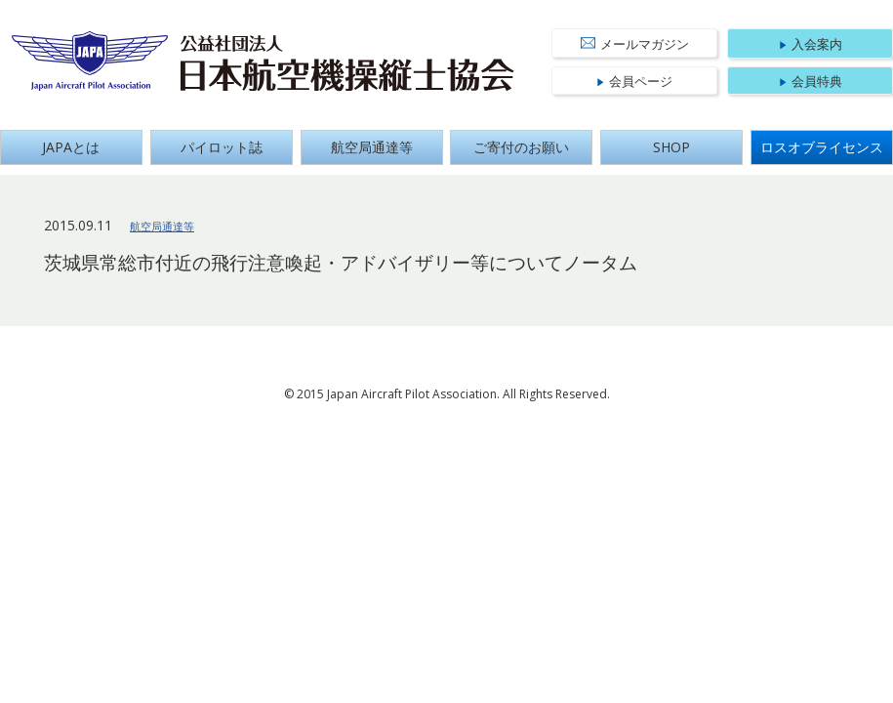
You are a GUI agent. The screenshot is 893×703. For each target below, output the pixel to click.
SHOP (671, 147)
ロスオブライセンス (821, 147)
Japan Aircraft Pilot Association (90, 61)
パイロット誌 (222, 147)
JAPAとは (71, 147)
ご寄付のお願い (521, 147)
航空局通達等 (372, 147)
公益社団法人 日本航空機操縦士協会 (347, 63)
